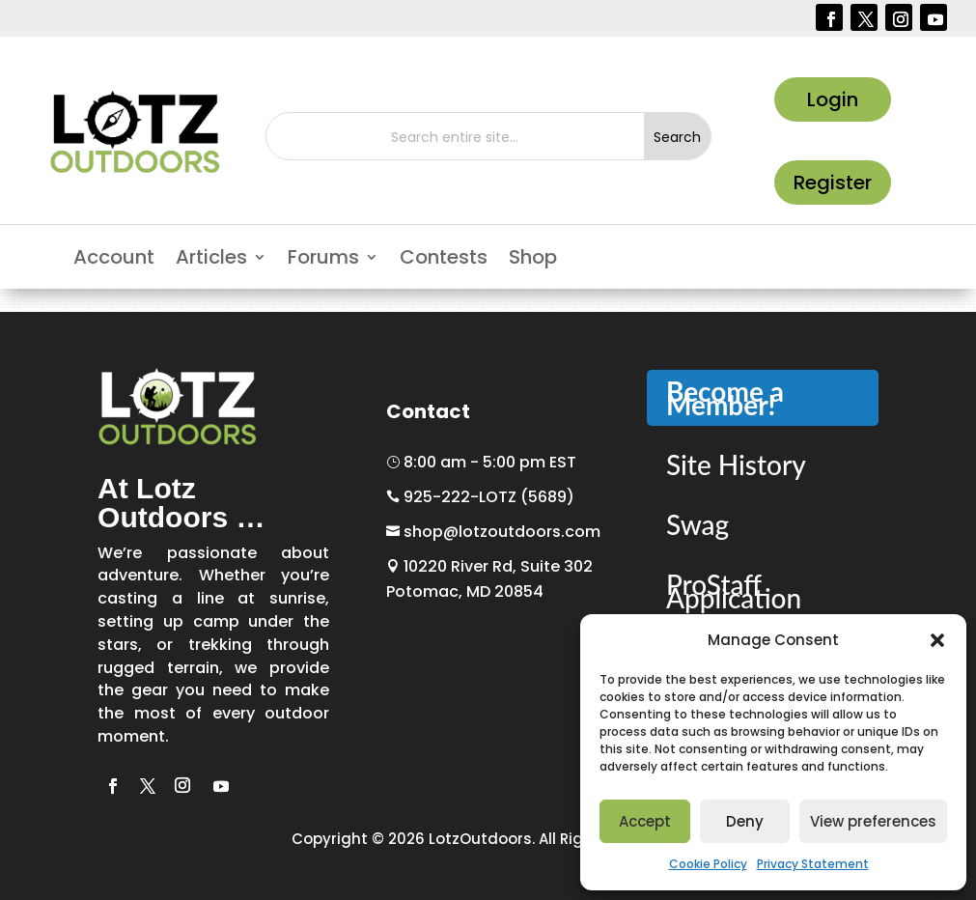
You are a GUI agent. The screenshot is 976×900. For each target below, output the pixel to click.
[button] (937, 640)
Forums (323, 260)
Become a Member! (725, 398)
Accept (645, 821)
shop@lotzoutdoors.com (493, 531)
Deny (745, 821)
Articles (211, 260)
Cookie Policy (708, 864)
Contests (444, 260)
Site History (736, 464)
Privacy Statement (813, 864)
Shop (533, 260)
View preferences (873, 821)
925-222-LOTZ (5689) (480, 497)
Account (113, 260)
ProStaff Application (733, 591)
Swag (697, 524)
